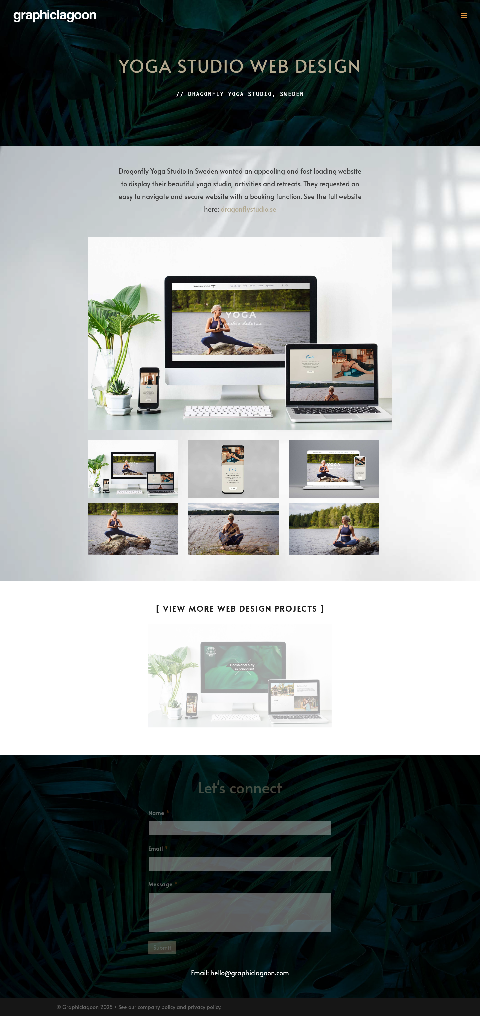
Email (158, 848)
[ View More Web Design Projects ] (240, 608)
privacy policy (204, 1006)
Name (158, 813)
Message (163, 884)
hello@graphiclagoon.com (249, 972)
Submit (162, 947)
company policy (156, 1006)
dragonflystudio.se (248, 209)
